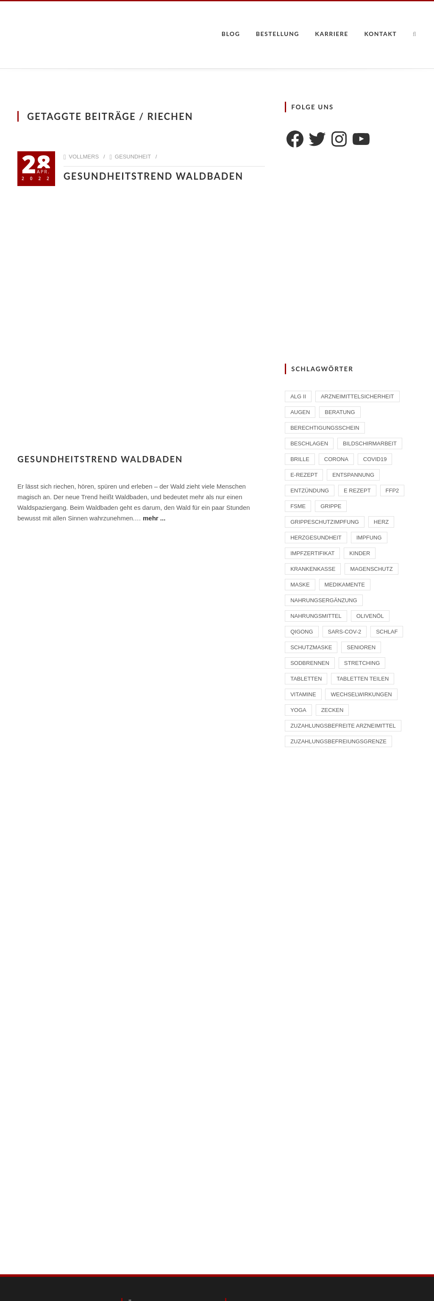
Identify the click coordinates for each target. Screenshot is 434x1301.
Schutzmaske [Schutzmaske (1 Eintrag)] (311, 647)
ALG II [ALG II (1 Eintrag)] (298, 396)
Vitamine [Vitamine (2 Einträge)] (303, 694)
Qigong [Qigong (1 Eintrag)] (301, 631)
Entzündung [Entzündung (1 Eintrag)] (309, 490)
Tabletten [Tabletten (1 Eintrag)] (306, 679)
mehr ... (154, 518)
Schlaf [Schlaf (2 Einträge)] (387, 631)
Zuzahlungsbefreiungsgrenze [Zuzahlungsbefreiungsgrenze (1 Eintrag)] (338, 741)
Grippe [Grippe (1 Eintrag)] (330, 506)
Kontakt (380, 33)
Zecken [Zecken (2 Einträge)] (332, 710)
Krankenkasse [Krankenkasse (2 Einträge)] (312, 569)
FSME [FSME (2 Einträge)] (298, 506)
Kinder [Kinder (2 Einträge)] (359, 553)
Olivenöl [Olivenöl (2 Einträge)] (370, 616)
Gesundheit (133, 156)
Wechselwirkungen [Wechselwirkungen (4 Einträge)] (361, 694)
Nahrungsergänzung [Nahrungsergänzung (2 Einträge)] (323, 600)
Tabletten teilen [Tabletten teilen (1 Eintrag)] (363, 679)
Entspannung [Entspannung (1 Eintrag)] (353, 475)
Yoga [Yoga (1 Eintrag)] (298, 710)
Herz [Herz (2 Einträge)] (381, 522)
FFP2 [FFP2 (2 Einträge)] (392, 490)
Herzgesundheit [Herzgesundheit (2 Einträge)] (316, 537)
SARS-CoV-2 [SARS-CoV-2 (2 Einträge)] (345, 631)
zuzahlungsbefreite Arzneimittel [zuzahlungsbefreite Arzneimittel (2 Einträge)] (342, 726)
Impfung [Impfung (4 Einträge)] (369, 537)
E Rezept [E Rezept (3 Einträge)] (357, 490)
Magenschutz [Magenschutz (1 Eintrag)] (371, 569)
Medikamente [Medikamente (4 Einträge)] (345, 584)
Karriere (331, 33)
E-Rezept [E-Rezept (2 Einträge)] (303, 475)
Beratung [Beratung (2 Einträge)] (340, 412)
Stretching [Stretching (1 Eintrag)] (362, 663)
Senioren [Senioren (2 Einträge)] (361, 647)
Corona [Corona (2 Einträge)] (336, 459)
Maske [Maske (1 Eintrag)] (300, 584)
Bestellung (277, 33)
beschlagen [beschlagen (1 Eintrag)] (309, 443)
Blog (231, 33)
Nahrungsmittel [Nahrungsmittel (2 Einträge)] (316, 616)
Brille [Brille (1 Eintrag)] (299, 459)
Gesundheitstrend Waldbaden (153, 176)
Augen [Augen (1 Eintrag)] (300, 412)
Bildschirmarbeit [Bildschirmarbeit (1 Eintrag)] (370, 443)
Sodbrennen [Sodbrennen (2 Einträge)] (309, 663)
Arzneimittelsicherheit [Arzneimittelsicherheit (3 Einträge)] (357, 396)
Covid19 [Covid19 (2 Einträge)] (375, 459)
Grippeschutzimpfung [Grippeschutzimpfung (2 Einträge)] (324, 522)
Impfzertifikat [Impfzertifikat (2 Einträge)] (312, 553)
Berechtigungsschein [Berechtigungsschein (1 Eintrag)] (324, 428)
